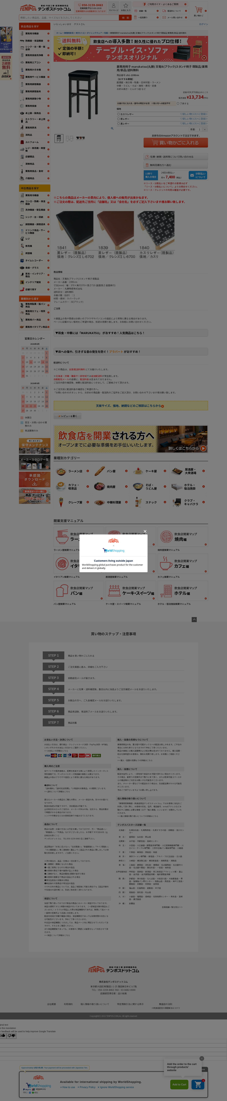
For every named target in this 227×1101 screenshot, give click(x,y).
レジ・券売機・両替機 (35, 149)
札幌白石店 (134, 830)
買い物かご (198, 11)
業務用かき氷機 (33, 69)
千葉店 (132, 852)
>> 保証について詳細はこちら (57, 935)
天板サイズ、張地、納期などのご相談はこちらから (130, 405)
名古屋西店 (166, 864)
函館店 (171, 830)
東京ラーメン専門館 (137, 856)
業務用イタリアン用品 (36, 326)
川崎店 (132, 860)
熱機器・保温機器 (34, 40)
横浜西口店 (142, 860)
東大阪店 (141, 878)
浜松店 (148, 864)
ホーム (59, 32)
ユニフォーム (32, 142)
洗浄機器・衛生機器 (35, 209)
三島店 (132, 864)
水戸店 (132, 841)
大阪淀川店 (161, 878)
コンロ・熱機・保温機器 (35, 202)
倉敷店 (150, 888)
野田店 (148, 852)
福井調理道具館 (163, 874)
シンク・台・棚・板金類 (35, 48)
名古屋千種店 (139, 867)
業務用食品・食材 (34, 171)
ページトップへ (194, 619)
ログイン (203, 24)
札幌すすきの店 (159, 830)
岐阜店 (168, 867)
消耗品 (28, 134)
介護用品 (29, 178)
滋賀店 (156, 884)
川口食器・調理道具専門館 (148, 845)
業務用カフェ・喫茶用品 (35, 312)
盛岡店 (132, 836)
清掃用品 (29, 163)
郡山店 (148, 836)
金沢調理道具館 (148, 874)
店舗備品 (29, 156)
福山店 (132, 888)
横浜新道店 (153, 860)
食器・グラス (32, 267)
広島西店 (141, 888)
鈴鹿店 (140, 884)
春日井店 (151, 867)
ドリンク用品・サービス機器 (35, 231)
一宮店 (160, 867)
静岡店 (140, 864)
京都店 (132, 878)
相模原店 (164, 860)
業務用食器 (30, 105)
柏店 (155, 852)
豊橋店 (156, 864)
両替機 (28, 253)
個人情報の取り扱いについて (95, 1004)
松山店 (148, 892)
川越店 (180, 848)
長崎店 (148, 896)
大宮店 (132, 845)
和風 (106, 32)
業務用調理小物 (33, 98)
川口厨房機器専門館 (170, 845)
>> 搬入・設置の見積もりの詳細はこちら (135, 760)
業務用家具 (30, 127)
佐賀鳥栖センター (160, 896)
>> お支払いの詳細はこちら (56, 750)
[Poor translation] (11, 1036)
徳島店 (132, 892)
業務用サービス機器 (35, 76)
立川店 (179, 856)
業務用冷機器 (32, 33)
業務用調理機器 (33, 84)
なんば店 (151, 878)
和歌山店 (158, 881)
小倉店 (132, 896)
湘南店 (173, 860)
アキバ (159, 856)
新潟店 (148, 871)
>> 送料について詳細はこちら (57, 791)
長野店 (140, 871)
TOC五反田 (169, 856)
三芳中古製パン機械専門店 (163, 848)
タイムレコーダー (34, 260)
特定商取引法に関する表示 (130, 1004)
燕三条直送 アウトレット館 (164, 871)
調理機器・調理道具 (35, 224)
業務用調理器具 (33, 91)
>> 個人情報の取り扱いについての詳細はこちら (137, 816)
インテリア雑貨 (33, 282)
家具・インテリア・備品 (35, 275)
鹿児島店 (137, 899)
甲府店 (132, 871)
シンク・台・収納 (34, 216)
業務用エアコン (33, 62)
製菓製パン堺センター (142, 881)
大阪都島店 (173, 878)
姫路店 (132, 884)
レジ (27, 238)
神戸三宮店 (177, 881)
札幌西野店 (145, 830)
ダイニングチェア (94, 32)
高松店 (140, 892)
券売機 (28, 245)
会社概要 (51, 1004)
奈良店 (148, 884)
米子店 (158, 888)
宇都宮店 (141, 841)
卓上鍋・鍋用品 (33, 113)
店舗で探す (30, 289)
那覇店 (132, 903)
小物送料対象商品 (79, 788)
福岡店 (140, 896)
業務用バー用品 (33, 319)
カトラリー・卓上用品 (35, 120)
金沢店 (136, 874)
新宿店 (151, 856)
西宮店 (167, 881)
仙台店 (140, 836)
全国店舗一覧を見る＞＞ (172, 907)
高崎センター (152, 841)
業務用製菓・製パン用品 (35, 305)
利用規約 (68, 1004)
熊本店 (173, 896)
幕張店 (140, 852)
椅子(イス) (80, 32)
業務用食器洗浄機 (34, 55)
